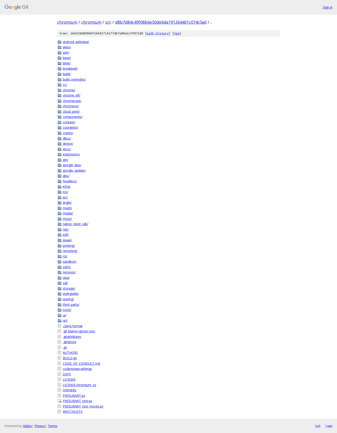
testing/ (68, 299)
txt (318, 426)
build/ (67, 74)
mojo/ (67, 218)
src (108, 22)
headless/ (70, 181)
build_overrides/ (74, 79)
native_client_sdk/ (75, 224)
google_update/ (74, 170)
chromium (67, 22)
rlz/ (65, 256)
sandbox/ (69, 261)
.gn (65, 347)
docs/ (67, 149)
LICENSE (69, 379)
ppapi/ (67, 240)
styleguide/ (71, 293)
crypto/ (68, 133)
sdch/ (67, 267)
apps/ (67, 47)
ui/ (64, 315)
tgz (177, 33)
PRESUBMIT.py (74, 395)
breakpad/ (70, 68)
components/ (73, 117)
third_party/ (71, 304)
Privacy (40, 426)
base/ (67, 58)
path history (158, 33)
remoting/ (70, 251)
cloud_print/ (71, 111)
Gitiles (27, 426)
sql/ (65, 283)
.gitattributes (72, 336)
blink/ (67, 63)
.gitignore (69, 342)
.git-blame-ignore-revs (79, 331)
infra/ (67, 186)
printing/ (69, 245)
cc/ (65, 84)
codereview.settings (77, 369)
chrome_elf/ (71, 95)
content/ (69, 122)
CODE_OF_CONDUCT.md (81, 363)
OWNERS (69, 390)
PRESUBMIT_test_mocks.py (83, 406)
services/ (69, 272)
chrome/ (69, 90)
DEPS (67, 374)
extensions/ (71, 154)
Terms (52, 426)
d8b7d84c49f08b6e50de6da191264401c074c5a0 (161, 22)
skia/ (66, 277)
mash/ (67, 208)
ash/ (66, 52)
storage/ (69, 288)
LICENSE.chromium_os (79, 385)
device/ (68, 143)
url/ (65, 320)
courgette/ (70, 127)
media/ (68, 213)
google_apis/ (72, 165)
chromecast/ (72, 101)
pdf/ (66, 234)
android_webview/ (76, 42)
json (328, 426)
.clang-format (73, 326)
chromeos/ (71, 106)
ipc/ (65, 197)
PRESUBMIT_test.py (77, 401)
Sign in (327, 7)
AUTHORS (70, 352)
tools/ (67, 310)
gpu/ (66, 175)
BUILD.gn (70, 358)
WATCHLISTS (73, 411)
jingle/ (67, 202)
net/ (66, 229)
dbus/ (67, 138)
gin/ (65, 160)
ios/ (65, 192)
